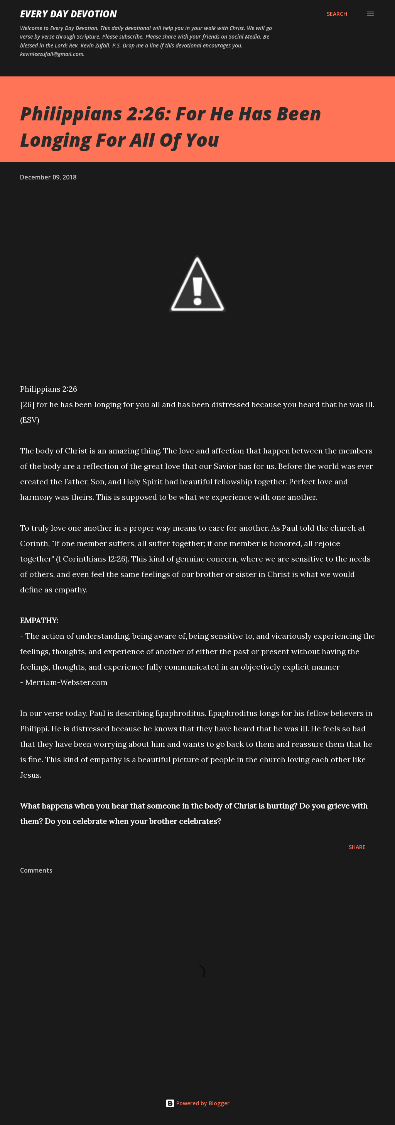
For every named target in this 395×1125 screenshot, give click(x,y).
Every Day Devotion (68, 13)
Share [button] (357, 847)
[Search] (337, 14)
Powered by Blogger (197, 1103)
